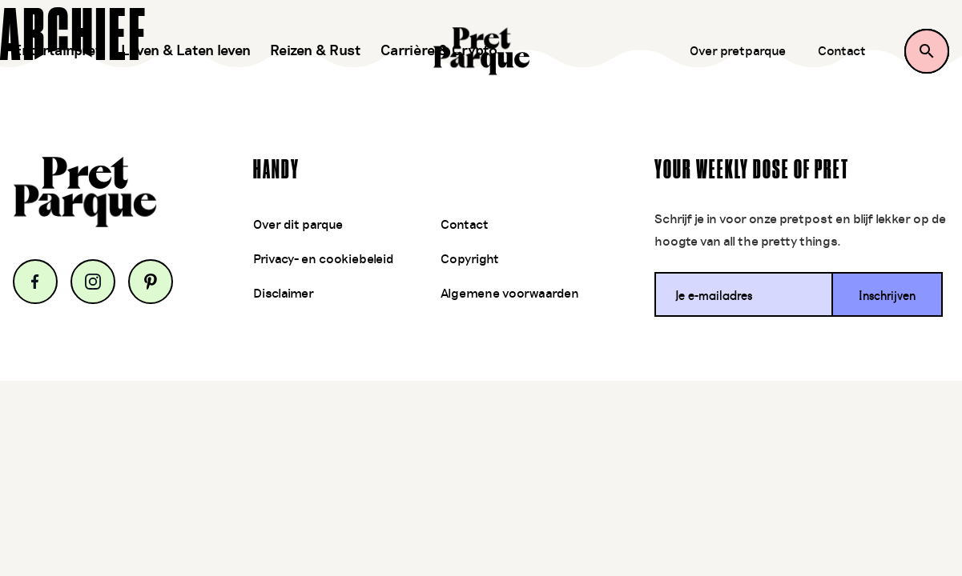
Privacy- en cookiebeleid (323, 259)
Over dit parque (298, 224)
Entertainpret (57, 51)
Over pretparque (738, 51)
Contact (842, 51)
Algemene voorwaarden (510, 293)
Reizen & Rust (315, 51)
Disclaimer (283, 293)
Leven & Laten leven (186, 51)
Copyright (470, 259)
